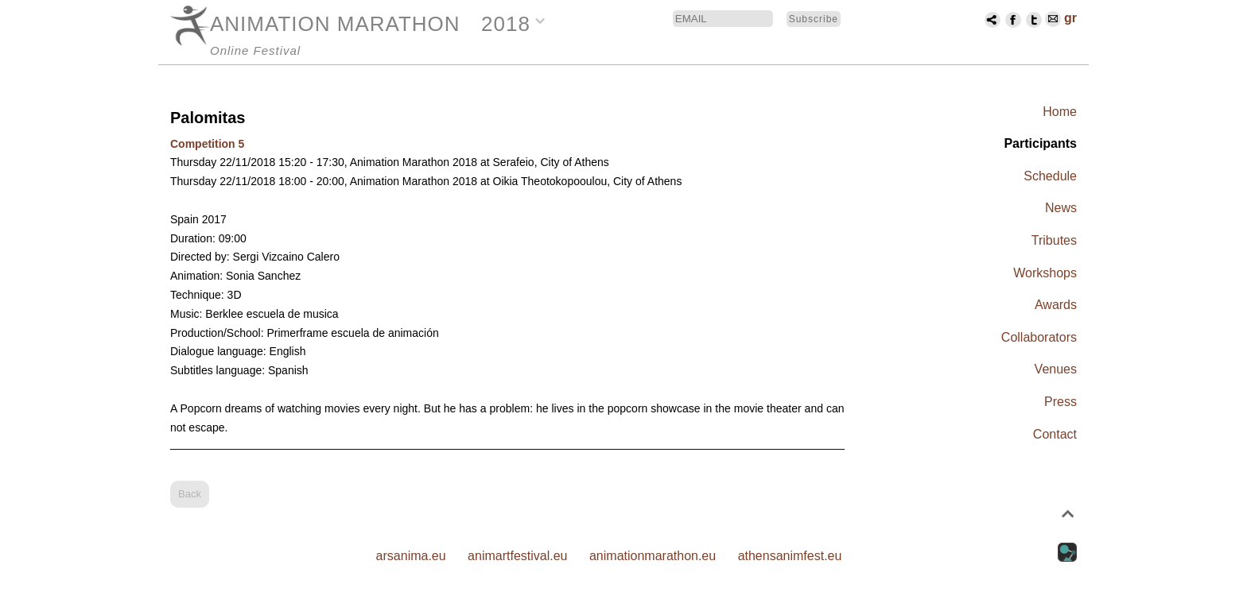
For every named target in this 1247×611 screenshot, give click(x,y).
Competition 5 (207, 143)
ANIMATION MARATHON (335, 24)
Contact (1055, 434)
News (1061, 208)
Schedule (1050, 176)
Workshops (1045, 273)
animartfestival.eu (517, 556)
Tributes (1054, 240)
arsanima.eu (411, 556)
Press (1060, 401)
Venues (1056, 369)
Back (189, 494)
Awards (1056, 304)
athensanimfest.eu (790, 556)
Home (1060, 111)
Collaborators (1039, 337)
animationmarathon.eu (652, 556)
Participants (1040, 143)
